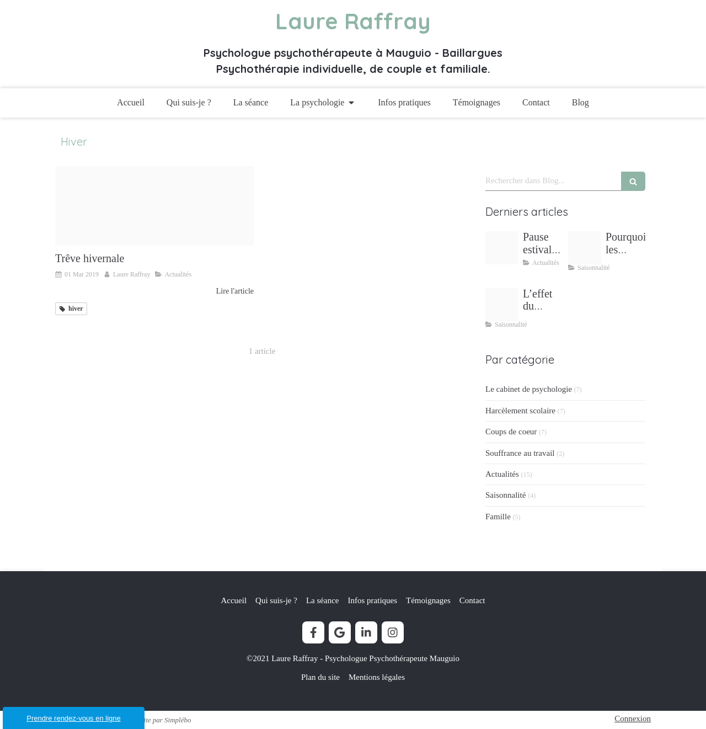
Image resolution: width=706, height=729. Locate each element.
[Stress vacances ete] (584, 247)
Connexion (632, 718)
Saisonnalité (505, 495)
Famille (498, 516)
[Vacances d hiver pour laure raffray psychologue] (154, 206)
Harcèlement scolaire (520, 410)
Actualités (502, 474)
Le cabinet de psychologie (528, 389)
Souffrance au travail (520, 453)
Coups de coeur (511, 431)
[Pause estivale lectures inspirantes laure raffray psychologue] (501, 247)
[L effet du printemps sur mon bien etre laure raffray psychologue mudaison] (501, 304)
